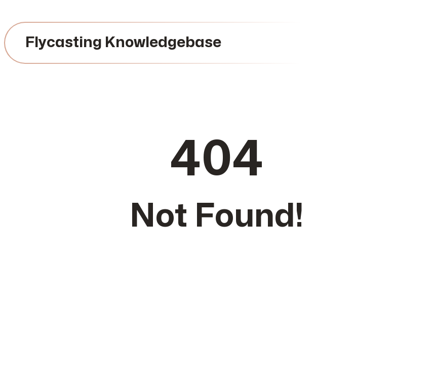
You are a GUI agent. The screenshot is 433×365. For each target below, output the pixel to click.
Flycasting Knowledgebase (123, 42)
